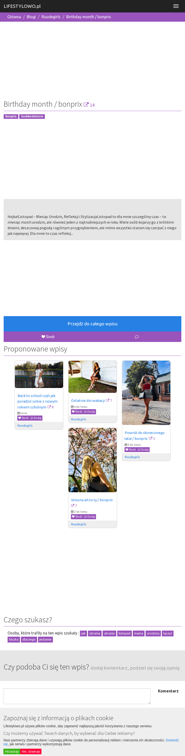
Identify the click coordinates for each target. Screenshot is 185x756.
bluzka (14, 639)
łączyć (167, 633)
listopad (124, 633)
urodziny (153, 633)
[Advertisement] (92, 60)
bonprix (11, 116)
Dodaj (35, 417)
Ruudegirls (51, 17)
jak (83, 633)
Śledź (48, 337)
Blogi (31, 17)
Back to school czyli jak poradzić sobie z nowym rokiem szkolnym (37, 401)
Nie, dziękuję (31, 751)
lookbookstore (32, 116)
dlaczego (29, 639)
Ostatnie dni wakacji (88, 400)
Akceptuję (12, 751)
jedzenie (45, 639)
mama (138, 633)
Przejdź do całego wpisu (93, 323)
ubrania (94, 633)
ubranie (109, 633)
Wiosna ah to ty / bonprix (92, 500)
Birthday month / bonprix (88, 17)
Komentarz (168, 691)
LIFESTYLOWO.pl (22, 6)
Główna (14, 17)
